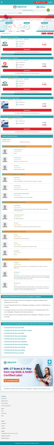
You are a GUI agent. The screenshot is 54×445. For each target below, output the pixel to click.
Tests (5, 13)
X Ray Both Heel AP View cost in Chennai (14, 338)
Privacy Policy (4, 403)
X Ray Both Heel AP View (12, 13)
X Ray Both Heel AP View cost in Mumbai (14, 347)
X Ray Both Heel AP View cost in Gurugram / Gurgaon (18, 330)
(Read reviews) (26, 39)
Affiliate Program (5, 438)
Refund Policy (4, 401)
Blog (2, 415)
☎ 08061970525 (41, 2)
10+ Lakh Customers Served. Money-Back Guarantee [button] (27, 17)
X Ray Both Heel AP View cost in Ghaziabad (15, 336)
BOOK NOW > (27, 49)
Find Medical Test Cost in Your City (9, 433)
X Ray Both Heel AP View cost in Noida (14, 333)
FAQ (2, 411)
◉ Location (44, 33)
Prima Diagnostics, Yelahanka (9, 58)
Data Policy (4, 398)
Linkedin (3, 428)
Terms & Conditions (6, 405)
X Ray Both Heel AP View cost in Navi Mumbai (16, 344)
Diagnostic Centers (5, 435)
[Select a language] (50, 2)
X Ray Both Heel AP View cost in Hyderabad (15, 341)
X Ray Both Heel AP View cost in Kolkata (14, 350)
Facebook (3, 423)
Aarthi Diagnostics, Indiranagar (10, 37)
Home (1, 13)
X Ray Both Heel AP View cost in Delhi (14, 327)
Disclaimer (3, 413)
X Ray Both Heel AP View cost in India (14, 353)
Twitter (3, 425)
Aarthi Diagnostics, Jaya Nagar (10, 77)
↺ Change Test (50, 33)
